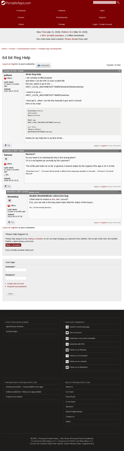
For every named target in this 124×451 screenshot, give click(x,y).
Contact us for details (14, 397)
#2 (119, 151)
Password (10, 275)
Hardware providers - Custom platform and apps (24, 387)
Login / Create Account (102, 24)
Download (21, 10)
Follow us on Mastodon (77, 367)
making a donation (35, 239)
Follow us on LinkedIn (76, 361)
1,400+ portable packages (52, 35)
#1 (119, 71)
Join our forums (74, 332)
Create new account (15, 284)
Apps (102, 10)
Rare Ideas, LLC (49, 441)
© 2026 (34, 439)
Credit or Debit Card (48, 444)
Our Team (70, 392)
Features (61, 10)
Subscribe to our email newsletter (80, 338)
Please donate (71, 39)
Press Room (70, 397)
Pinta (44, 32)
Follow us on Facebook (76, 355)
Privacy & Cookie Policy (48, 439)
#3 (119, 192)
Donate (62, 24)
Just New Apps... (12, 331)
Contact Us (70, 417)
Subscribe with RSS (75, 344)
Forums (21, 17)
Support (102, 17)
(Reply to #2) (34, 192)
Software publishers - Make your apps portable (23, 392)
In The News (70, 402)
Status (68, 422)
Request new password (17, 286)
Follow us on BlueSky (76, 350)
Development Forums (27, 49)
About (21, 24)
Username (10, 267)
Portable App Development (49, 49)
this (53, 199)
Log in (5, 64)
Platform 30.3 (67, 32)
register (14, 64)
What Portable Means (74, 412)
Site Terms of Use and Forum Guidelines (77, 439)
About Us (69, 387)
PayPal (60, 444)
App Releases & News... (15, 327)
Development (61, 17)
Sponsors (69, 407)
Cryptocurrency (88, 444)
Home (4, 49)
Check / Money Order (72, 444)
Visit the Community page (78, 327)
